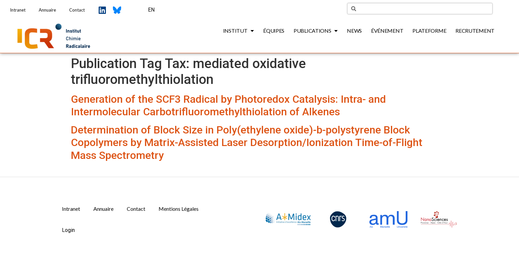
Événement (387, 30)
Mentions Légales (179, 208)
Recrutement (475, 30)
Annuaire (47, 10)
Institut (238, 31)
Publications (316, 31)
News (354, 30)
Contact (77, 10)
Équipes (273, 30)
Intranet (17, 10)
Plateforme (429, 30)
